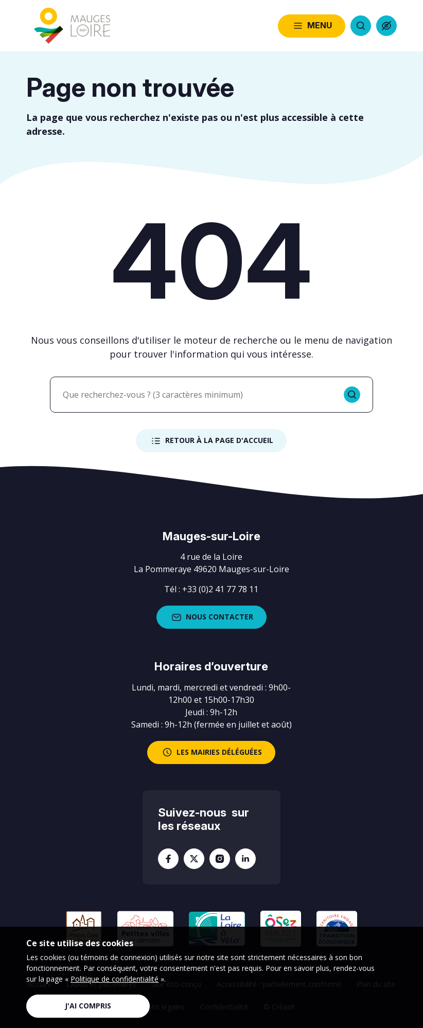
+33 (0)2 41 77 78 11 (220, 589)
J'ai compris (88, 1006)
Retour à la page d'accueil (211, 441)
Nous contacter (211, 617)
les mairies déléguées (211, 752)
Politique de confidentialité (114, 979)
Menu (311, 25)
